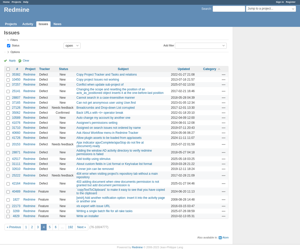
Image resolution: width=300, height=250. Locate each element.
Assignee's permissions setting (97, 122)
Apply (12, 60)
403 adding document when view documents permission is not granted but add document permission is (118, 183)
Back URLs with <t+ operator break (100, 112)
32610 (16, 169)
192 (70, 227)
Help (26, 2)
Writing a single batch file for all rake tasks (105, 211)
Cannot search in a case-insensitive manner (106, 97)
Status (15, 45)
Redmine (29, 74)
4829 (16, 216)
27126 (16, 107)
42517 (16, 159)
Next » (81, 227)
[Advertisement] (258, 105)
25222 (16, 175)
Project (30, 69)
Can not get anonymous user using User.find (106, 102)
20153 (16, 144)
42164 (16, 183)
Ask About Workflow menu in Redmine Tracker (107, 133)
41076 (16, 122)
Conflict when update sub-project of (100, 84)
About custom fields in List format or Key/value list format (114, 164)
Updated (184, 69)
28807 (16, 97)
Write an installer (88, 216)
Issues (43, 24)
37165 (16, 102)
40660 (16, 133)
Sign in (280, 2)
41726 (16, 138)
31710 (16, 128)
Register (290, 2)
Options (15, 51)
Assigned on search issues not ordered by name (109, 128)
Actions (224, 75)
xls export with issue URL (93, 206)
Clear (26, 60)
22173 (16, 206)
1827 (16, 199)
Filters (14, 39)
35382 (16, 74)
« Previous (14, 227)
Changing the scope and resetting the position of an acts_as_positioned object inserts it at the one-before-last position (120, 91)
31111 (16, 164)
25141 (16, 91)
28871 (16, 152)
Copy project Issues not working (98, 79)
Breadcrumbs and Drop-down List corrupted (106, 107)
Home (6, 2)
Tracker (44, 69)
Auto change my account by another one (103, 117)
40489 (16, 191)
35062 (16, 112)
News (57, 24)
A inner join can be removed (95, 169)
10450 (16, 79)
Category (209, 69)
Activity (27, 24)
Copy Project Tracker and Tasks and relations (107, 74)
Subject (123, 69)
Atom (225, 237)
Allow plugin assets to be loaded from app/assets (109, 138)
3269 (16, 211)
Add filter (168, 45)
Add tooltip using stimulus (94, 159)
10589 (16, 117)
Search (206, 9)
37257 (16, 84)
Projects (16, 2)
